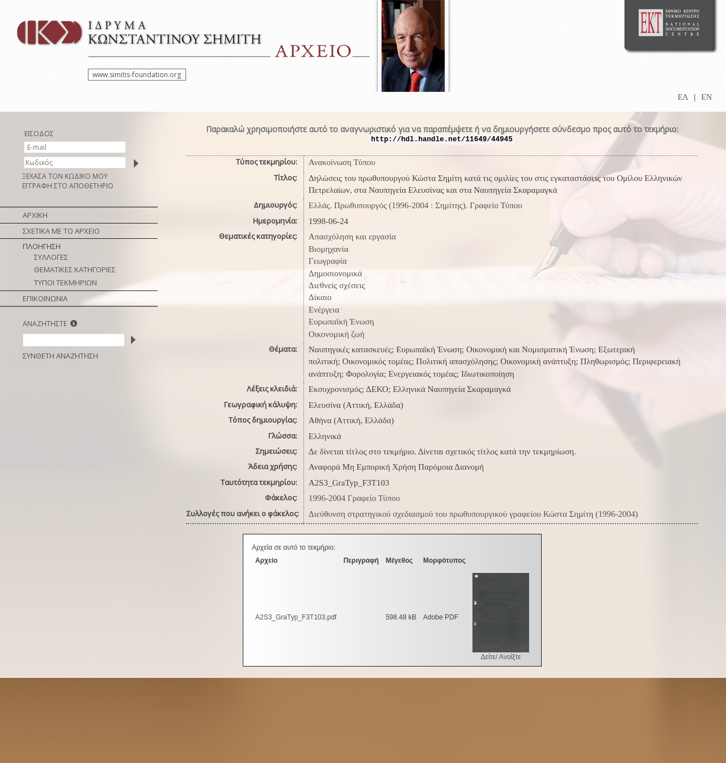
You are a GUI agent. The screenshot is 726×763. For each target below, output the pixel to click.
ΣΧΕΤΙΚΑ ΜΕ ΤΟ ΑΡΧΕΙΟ (61, 231)
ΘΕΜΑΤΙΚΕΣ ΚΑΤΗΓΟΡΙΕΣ (75, 269)
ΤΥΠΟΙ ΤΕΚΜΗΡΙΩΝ (65, 282)
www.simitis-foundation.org (136, 74)
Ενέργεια (324, 309)
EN (706, 97)
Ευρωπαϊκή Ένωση (341, 321)
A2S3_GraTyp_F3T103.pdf (295, 617)
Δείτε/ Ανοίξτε (501, 657)
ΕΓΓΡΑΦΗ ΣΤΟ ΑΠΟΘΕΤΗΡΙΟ (67, 186)
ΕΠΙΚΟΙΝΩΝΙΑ (45, 298)
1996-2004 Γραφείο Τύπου (354, 498)
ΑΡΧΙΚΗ (35, 215)
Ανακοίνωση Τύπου (342, 162)
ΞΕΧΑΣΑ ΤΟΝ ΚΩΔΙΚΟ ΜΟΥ (65, 176)
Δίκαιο (320, 297)
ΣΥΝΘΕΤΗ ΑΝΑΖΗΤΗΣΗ (60, 356)
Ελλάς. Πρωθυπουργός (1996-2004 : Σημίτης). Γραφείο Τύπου (415, 205)
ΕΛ (683, 97)
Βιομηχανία (328, 249)
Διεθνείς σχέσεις (337, 285)
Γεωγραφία (328, 260)
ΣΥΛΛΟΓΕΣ (51, 257)
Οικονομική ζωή (337, 334)
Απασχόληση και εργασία (352, 236)
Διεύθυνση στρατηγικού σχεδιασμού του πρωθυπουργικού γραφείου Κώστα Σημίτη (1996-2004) (473, 513)
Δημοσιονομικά (335, 273)
